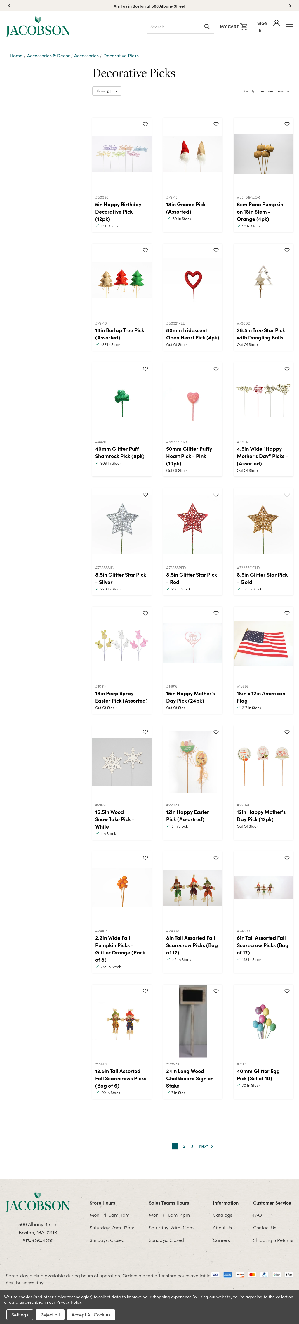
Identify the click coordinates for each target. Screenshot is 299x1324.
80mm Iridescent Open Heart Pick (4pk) (192, 333)
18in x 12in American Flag (261, 696)
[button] (290, 6)
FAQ (257, 1215)
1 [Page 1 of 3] (174, 1146)
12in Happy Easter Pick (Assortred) (187, 815)
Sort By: (249, 90)
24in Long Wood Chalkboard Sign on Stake (189, 1078)
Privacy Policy (68, 1302)
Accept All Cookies (91, 1314)
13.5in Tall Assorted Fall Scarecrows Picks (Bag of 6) (120, 1078)
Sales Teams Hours (169, 1202)
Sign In (268, 26)
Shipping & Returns (273, 1240)
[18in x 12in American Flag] (263, 643)
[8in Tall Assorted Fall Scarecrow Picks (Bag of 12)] (192, 887)
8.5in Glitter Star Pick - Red (191, 578)
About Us (222, 1227)
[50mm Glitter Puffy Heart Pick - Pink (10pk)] (192, 398)
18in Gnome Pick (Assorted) (186, 207)
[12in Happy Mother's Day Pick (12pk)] (263, 761)
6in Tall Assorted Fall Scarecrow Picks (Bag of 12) (262, 945)
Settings (19, 1314)
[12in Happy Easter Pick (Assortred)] (192, 761)
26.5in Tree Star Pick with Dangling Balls (261, 333)
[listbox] (275, 91)
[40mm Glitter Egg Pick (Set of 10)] (263, 1021)
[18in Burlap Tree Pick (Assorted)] (122, 280)
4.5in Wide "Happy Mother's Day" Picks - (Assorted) (262, 456)
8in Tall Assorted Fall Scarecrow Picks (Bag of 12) (192, 945)
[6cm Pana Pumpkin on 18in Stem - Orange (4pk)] (263, 154)
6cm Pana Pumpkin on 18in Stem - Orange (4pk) (260, 211)
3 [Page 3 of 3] (192, 1146)
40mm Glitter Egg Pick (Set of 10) (258, 1074)
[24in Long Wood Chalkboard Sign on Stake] (192, 1021)
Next (206, 1146)
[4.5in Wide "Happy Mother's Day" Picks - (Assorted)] (263, 398)
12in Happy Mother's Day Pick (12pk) (261, 815)
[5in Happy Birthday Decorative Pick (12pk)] (122, 154)
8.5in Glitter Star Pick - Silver (120, 578)
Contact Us (264, 1227)
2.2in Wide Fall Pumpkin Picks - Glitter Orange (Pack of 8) (120, 948)
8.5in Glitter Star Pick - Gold (262, 578)
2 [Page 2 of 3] (184, 1146)
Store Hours (102, 1202)
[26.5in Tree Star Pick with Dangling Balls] (263, 280)
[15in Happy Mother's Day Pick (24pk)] (192, 643)
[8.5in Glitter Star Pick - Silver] (122, 524)
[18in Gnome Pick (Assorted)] (192, 154)
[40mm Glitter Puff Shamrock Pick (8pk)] (122, 398)
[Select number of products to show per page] (106, 91)
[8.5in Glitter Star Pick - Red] (192, 524)
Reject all (50, 1314)
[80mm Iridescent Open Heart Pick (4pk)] (192, 280)
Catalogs (222, 1215)
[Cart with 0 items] (233, 26)
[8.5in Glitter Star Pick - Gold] (263, 524)
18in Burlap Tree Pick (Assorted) (119, 333)
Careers (221, 1240)
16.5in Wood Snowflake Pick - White (115, 819)
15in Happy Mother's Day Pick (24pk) (190, 696)
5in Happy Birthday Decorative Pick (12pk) (118, 211)
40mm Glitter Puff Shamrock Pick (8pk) (120, 452)
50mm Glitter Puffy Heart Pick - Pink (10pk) (189, 456)
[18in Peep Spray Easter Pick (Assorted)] (122, 643)
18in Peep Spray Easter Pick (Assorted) (121, 696)
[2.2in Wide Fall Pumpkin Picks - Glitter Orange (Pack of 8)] (122, 887)
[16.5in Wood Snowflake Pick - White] (122, 761)
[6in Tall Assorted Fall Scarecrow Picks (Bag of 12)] (263, 887)
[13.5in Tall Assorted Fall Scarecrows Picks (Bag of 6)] (122, 1021)
